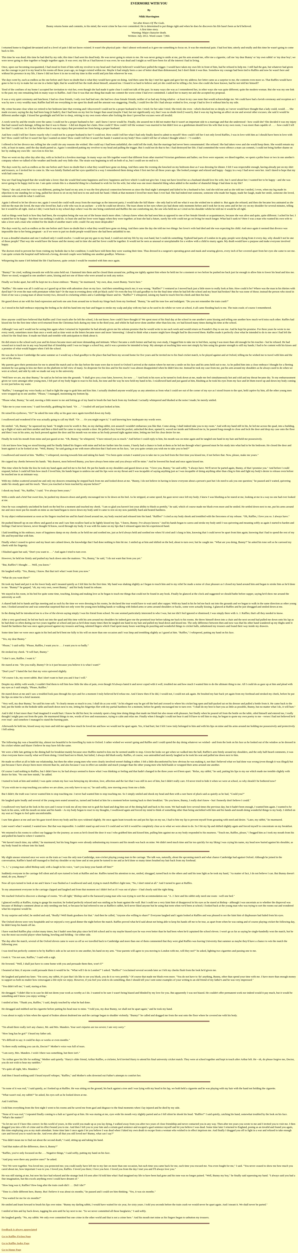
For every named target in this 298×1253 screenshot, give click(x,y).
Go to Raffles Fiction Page (16, 1236)
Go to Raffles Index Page (15, 1243)
